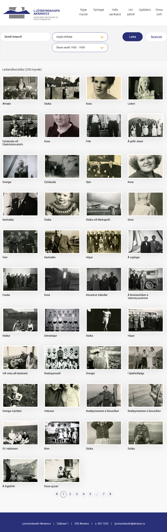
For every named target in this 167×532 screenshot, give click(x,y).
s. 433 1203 (101, 523)
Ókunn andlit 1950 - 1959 (70, 47)
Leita (132, 36)
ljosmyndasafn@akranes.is (129, 523)
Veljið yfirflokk (64, 36)
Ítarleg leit (156, 37)
